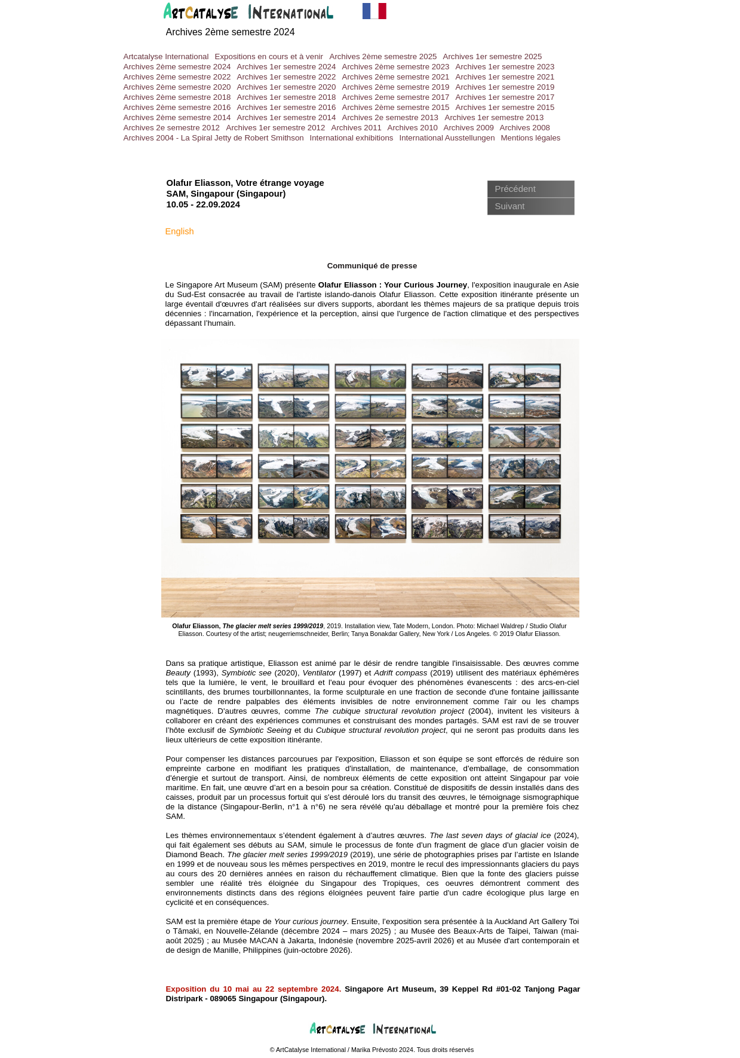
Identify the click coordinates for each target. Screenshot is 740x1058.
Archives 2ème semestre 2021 (396, 76)
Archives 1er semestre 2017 (505, 97)
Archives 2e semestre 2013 (390, 117)
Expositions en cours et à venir (269, 56)
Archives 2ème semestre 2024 (177, 66)
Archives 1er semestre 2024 (286, 66)
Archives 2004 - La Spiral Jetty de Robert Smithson (214, 137)
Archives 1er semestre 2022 (286, 76)
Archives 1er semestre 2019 (505, 86)
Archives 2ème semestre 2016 (177, 107)
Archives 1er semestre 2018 (286, 97)
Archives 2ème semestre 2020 (177, 86)
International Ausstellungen (447, 137)
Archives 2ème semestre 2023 (396, 66)
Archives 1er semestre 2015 (505, 107)
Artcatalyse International (166, 56)
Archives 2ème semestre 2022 (177, 76)
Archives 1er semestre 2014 (286, 117)
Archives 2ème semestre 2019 (396, 86)
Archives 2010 (413, 127)
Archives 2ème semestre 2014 (177, 117)
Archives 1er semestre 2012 (276, 127)
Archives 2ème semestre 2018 (177, 97)
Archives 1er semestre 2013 (494, 117)
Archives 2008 (525, 127)
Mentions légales (531, 137)
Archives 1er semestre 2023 (505, 66)
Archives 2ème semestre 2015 (396, 107)
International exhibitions (352, 137)
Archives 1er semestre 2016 (286, 107)
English (179, 231)
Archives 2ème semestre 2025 (383, 56)
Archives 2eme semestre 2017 (396, 97)
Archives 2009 (469, 127)
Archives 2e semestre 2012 (172, 127)
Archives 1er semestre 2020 (286, 86)
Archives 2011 (356, 127)
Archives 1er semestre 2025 (492, 56)
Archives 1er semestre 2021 (505, 76)
